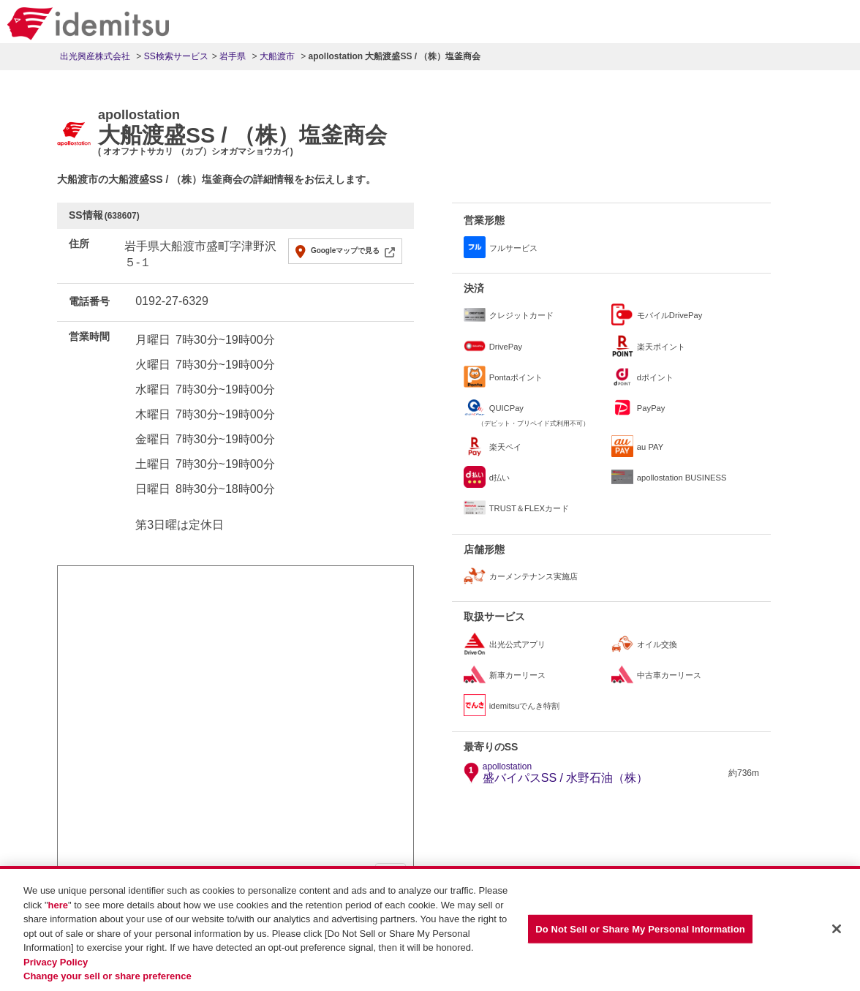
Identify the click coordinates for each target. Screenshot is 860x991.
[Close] (837, 929)
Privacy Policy (55, 962)
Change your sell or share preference (107, 976)
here (58, 905)
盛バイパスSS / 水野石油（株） (566, 773)
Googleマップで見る (345, 250)
